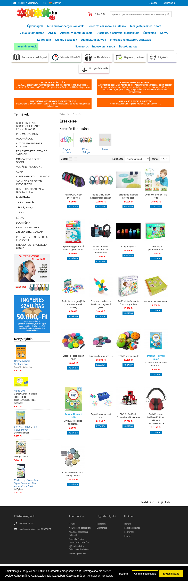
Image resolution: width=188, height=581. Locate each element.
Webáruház (64, 114)
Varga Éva (19, 390)
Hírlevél (127, 536)
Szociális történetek (23, 367)
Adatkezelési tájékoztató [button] (100, 575)
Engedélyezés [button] (171, 573)
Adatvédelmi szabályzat (80, 528)
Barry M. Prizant (22, 426)
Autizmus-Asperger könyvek (65, 26)
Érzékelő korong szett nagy (73, 357)
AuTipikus (18, 489)
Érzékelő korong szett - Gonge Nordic (73, 474)
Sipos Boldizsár (22, 483)
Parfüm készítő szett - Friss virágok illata (128, 303)
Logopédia (44, 39)
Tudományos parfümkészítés (155, 248)
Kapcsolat (45, 529)
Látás (21, 212)
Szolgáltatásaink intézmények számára (79, 540)
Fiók (44, 3)
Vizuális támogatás (32, 32)
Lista (70, 159)
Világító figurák (128, 246)
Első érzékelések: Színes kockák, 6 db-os (128, 416)
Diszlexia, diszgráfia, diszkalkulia (118, 32)
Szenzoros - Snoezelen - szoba (95, 46)
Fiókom (127, 524)
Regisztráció (168, 3)
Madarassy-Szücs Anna (26, 480)
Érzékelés (149, 32)
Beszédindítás (128, 46)
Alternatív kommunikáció (76, 32)
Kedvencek (129, 532)
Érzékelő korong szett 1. (128, 356)
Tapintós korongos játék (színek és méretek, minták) (73, 304)
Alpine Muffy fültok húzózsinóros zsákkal (100, 196)
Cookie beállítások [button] (145, 573)
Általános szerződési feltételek (78, 533)
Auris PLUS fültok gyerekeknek (73, 196)
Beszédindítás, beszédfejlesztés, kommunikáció (28, 126)
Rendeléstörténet (132, 528)
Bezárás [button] (123, 573)
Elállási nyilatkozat (77, 553)
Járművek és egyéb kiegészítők (29, 183)
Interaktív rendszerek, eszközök (130, 39)
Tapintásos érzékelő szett (101, 416)
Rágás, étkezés (26, 202)
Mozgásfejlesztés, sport (145, 26)
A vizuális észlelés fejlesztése (73, 422)
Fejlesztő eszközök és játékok (107, 26)
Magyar (55, 3)
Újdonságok (35, 26)
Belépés (153, 3)
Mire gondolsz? (21, 456)
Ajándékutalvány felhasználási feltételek (79, 548)
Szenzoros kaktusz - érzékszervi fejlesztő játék (101, 304)
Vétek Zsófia (27, 486)
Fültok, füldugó (26, 207)
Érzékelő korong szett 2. (101, 356)
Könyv (164, 32)
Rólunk (72, 524)
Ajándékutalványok (93, 39)
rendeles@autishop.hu (28, 3)
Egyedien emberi (21, 433)
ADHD (52, 32)
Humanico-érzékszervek (156, 301)
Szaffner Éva (21, 364)
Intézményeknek (26, 46)
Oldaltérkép (101, 528)
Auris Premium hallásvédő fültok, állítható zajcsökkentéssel (155, 419)
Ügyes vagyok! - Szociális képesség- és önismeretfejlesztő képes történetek (25, 398)
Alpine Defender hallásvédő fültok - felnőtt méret (101, 249)
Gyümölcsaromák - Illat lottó (156, 196)
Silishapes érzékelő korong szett (128, 196)
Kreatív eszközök (66, 39)
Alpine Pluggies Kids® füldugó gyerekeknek (73, 248)
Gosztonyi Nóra (22, 361)
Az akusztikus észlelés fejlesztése (156, 364)
